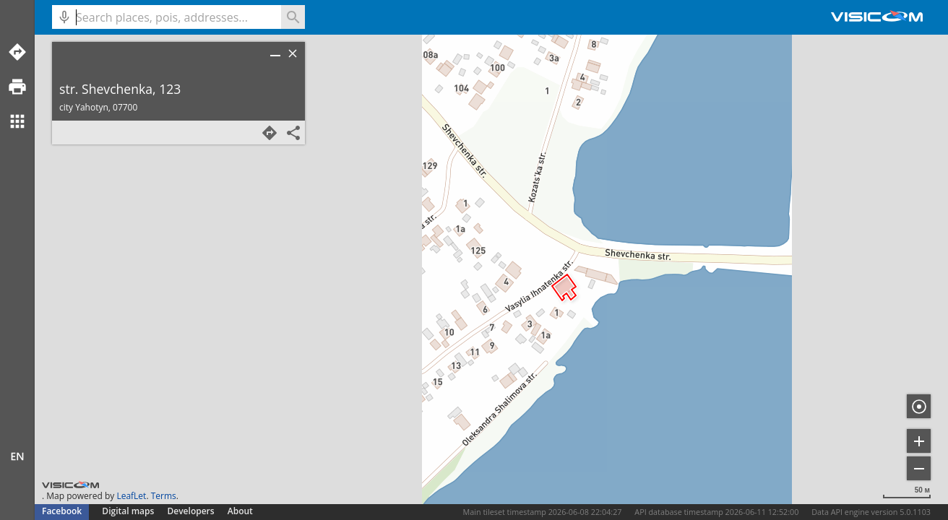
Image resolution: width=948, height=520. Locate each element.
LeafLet (131, 496)
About (240, 511)
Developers (191, 511)
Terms (163, 496)
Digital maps (129, 511)
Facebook (62, 511)
